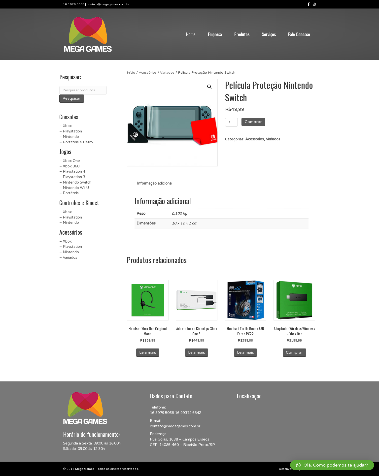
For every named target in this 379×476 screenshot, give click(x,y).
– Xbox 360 (69, 166)
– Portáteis (69, 193)
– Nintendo (69, 136)
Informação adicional (154, 183)
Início (131, 72)
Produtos (241, 34)
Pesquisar (72, 98)
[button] (332, 465)
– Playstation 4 (72, 171)
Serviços (269, 34)
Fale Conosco (299, 34)
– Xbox (65, 126)
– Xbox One (69, 161)
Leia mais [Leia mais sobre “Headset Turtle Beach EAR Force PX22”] (245, 352)
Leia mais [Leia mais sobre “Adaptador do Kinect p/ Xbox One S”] (196, 352)
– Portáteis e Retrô (76, 142)
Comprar (253, 121)
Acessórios (148, 72)
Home (191, 34)
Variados (167, 72)
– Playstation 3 (72, 177)
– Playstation (70, 131)
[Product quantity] (231, 122)
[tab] (154, 183)
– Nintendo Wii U (74, 188)
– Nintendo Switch (75, 182)
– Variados (68, 257)
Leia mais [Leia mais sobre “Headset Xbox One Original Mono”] (147, 352)
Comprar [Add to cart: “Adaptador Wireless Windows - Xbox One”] (294, 352)
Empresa (215, 34)
